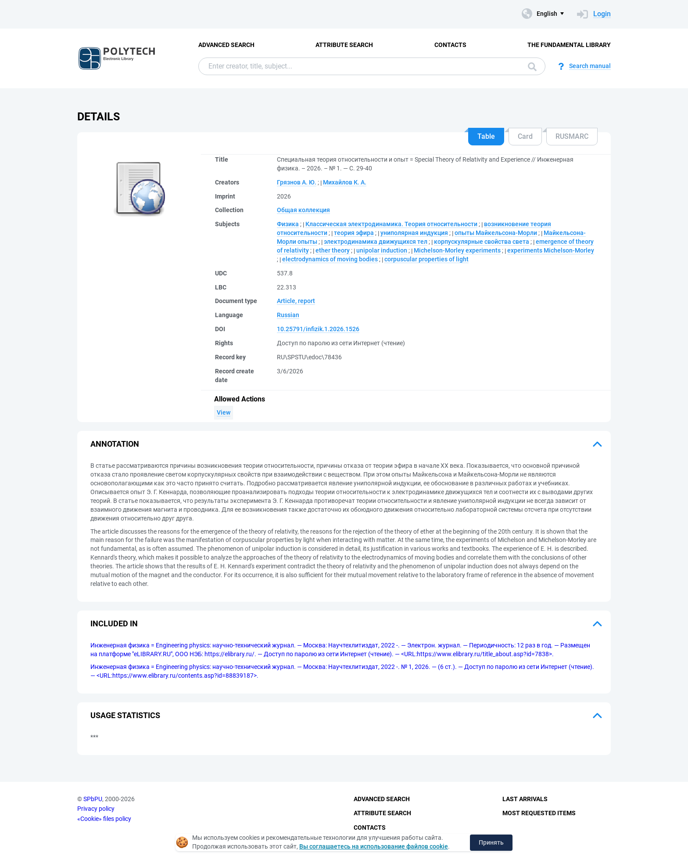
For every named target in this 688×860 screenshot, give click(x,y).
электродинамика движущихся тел (375, 241)
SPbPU (92, 798)
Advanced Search (226, 44)
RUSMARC (571, 136)
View (223, 412)
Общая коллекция (303, 209)
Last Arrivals (525, 798)
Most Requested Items (539, 813)
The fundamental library (569, 44)
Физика (288, 224)
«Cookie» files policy (104, 818)
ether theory (332, 250)
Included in (114, 623)
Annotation (114, 443)
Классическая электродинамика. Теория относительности (391, 224)
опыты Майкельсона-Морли (496, 232)
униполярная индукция (414, 232)
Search (532, 66)
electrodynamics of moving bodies (330, 259)
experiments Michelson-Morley (550, 250)
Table (486, 136)
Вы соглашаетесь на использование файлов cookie (373, 846)
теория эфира (354, 232)
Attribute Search (344, 44)
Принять (491, 842)
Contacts (450, 44)
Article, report (296, 300)
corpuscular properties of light (426, 259)
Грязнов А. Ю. (296, 182)
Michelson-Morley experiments (457, 250)
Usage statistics (125, 715)
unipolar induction (381, 250)
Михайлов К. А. (344, 182)
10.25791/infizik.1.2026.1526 (318, 328)
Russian (288, 314)
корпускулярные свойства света (481, 241)
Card (525, 136)
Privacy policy (96, 808)
